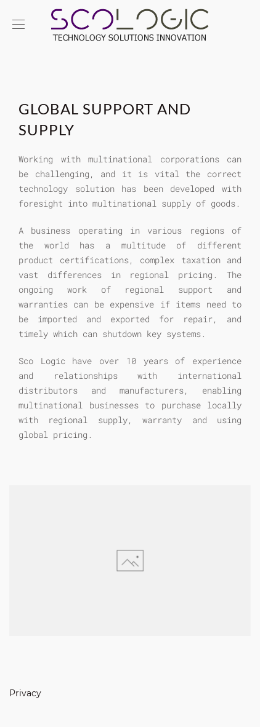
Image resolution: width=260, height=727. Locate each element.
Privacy (25, 693)
